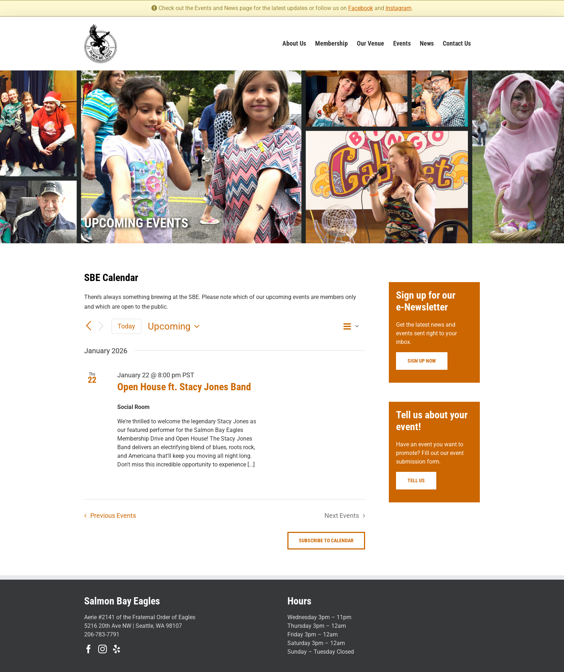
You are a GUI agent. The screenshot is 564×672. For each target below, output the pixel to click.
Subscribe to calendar (326, 540)
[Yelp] (116, 649)
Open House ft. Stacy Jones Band (184, 387)
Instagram (398, 8)
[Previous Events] (88, 326)
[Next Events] (100, 326)
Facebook (360, 8)
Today (126, 326)
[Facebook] (88, 649)
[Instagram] (102, 649)
